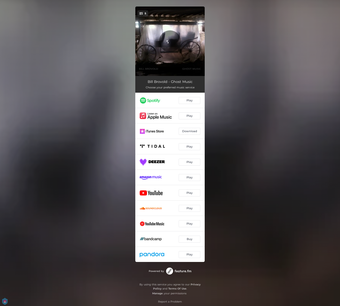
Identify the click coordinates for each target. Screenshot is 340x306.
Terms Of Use (177, 288)
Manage (157, 293)
